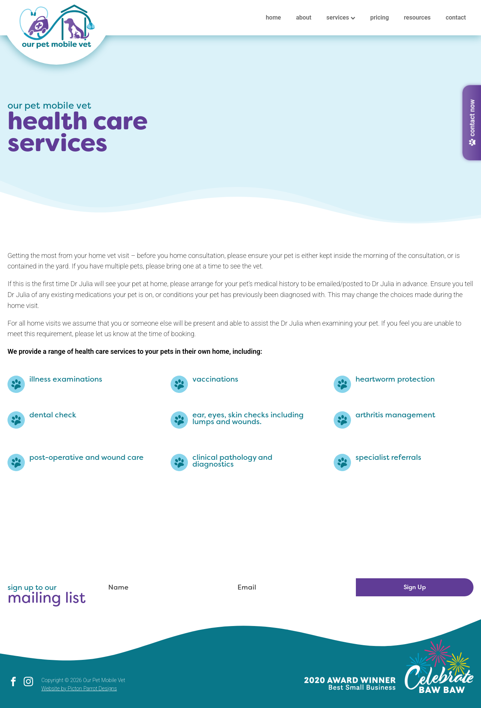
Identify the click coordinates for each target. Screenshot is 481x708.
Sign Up (415, 587)
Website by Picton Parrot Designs (79, 688)
